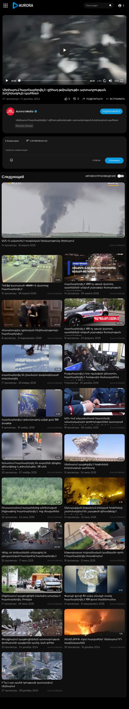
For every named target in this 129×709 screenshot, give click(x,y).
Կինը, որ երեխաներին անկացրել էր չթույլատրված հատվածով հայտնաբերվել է (29, 554)
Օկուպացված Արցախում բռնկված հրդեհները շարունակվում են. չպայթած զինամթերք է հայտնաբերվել (93, 511)
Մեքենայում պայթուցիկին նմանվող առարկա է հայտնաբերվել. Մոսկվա (31, 597)
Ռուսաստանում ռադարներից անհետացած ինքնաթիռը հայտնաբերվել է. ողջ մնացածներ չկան (30, 511)
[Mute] (110, 80)
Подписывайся (112, 111)
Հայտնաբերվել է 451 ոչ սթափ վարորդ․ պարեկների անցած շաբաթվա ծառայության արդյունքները (92, 332)
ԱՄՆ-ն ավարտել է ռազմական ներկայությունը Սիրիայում (38, 240)
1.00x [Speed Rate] (99, 81)
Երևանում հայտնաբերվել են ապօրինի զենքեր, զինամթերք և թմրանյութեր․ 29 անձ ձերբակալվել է (31, 466)
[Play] (7, 80)
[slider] (53, 80)
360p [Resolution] (116, 81)
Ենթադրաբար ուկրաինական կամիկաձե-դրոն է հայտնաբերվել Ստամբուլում (93, 554)
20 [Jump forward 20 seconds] (104, 81)
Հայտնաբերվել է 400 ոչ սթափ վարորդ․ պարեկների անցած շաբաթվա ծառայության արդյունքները (92, 287)
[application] (64, 50)
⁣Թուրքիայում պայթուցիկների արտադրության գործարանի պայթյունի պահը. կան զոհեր (31, 641)
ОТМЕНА (96, 160)
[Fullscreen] (121, 80)
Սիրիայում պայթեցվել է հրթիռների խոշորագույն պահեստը (86, 466)
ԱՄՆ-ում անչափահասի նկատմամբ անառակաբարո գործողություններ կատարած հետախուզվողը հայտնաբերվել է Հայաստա (93, 422)
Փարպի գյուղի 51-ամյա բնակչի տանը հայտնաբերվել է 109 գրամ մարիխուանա (90, 597)
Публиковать (114, 160)
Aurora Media (26, 111)
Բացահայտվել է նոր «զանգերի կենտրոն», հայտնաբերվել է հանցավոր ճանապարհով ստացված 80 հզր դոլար (91, 377)
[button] (121, 5)
